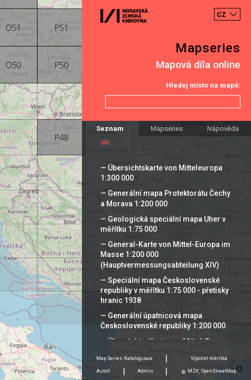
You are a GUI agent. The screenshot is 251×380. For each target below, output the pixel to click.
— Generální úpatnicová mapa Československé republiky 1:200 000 (163, 320)
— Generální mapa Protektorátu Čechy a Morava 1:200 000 (165, 198)
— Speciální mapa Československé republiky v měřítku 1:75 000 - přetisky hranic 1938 (164, 290)
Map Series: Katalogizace (124, 358)
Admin (145, 371)
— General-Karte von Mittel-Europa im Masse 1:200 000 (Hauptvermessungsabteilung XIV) (165, 254)
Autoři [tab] (103, 371)
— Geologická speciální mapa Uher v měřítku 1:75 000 (163, 224)
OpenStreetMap (218, 371)
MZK (193, 371)
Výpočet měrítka (209, 358)
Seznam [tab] (110, 128)
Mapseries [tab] (167, 128)
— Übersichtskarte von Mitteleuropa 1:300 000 (161, 173)
